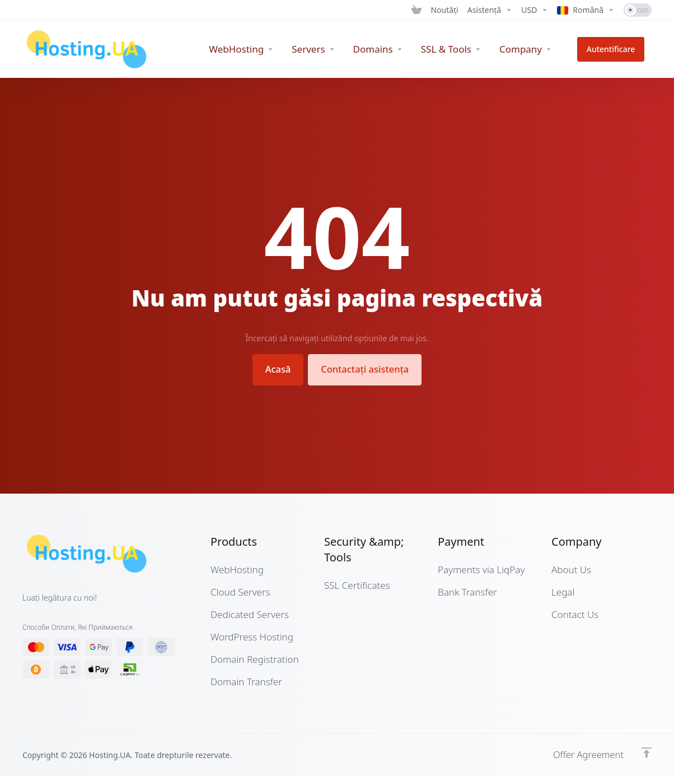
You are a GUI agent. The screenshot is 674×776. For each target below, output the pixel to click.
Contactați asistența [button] (366, 369)
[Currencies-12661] (535, 10)
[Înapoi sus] (647, 751)
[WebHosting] (255, 49)
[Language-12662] (586, 10)
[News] (444, 10)
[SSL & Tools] (465, 49)
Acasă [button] (275, 369)
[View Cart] (416, 10)
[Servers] (327, 49)
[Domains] (392, 49)
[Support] (490, 10)
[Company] (539, 49)
